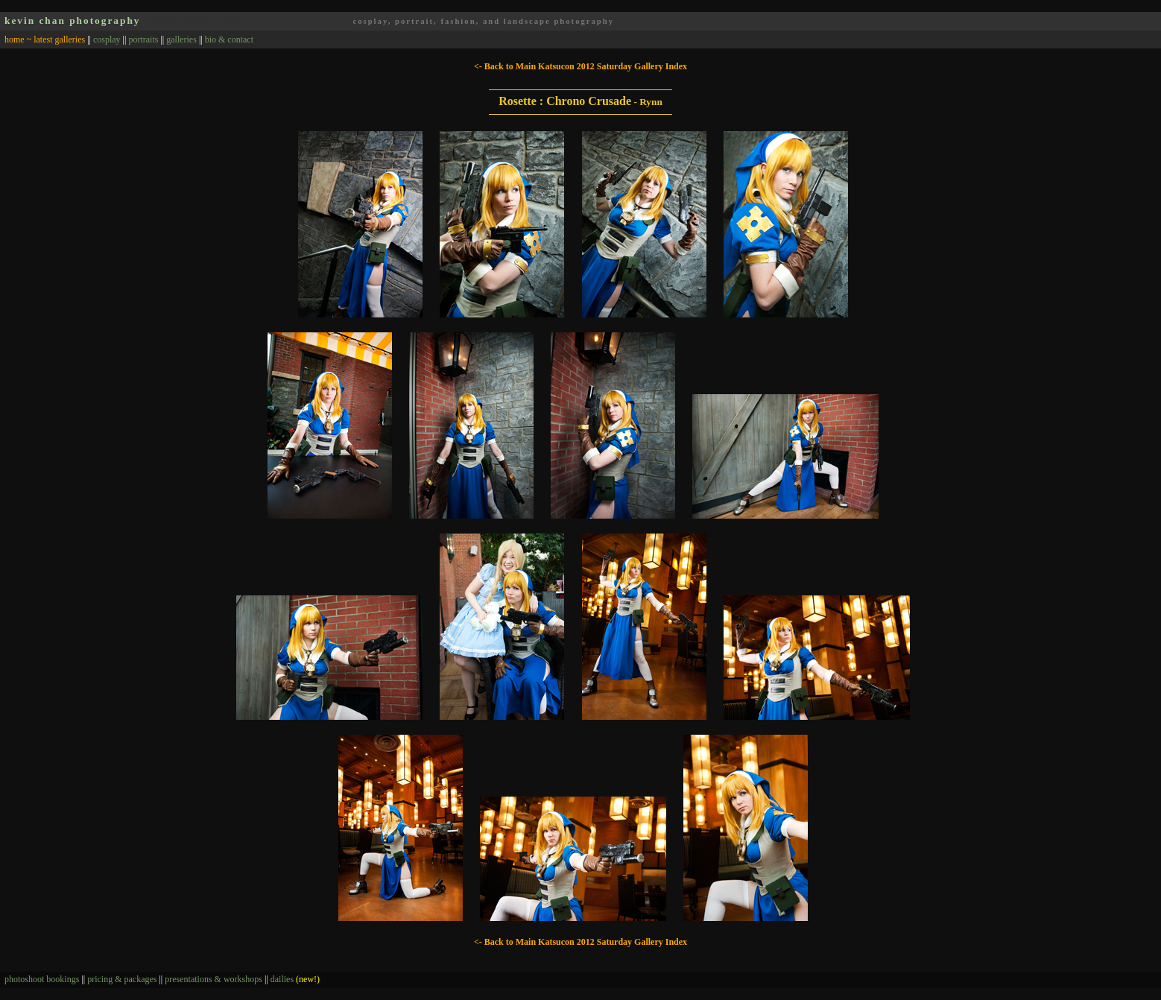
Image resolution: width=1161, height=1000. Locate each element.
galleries (181, 39)
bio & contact (229, 39)
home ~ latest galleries (44, 39)
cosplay (107, 39)
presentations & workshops (213, 979)
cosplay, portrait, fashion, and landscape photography (483, 21)
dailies (295, 979)
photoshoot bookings (41, 979)
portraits (143, 39)
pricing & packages (121, 979)
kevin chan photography (72, 20)
